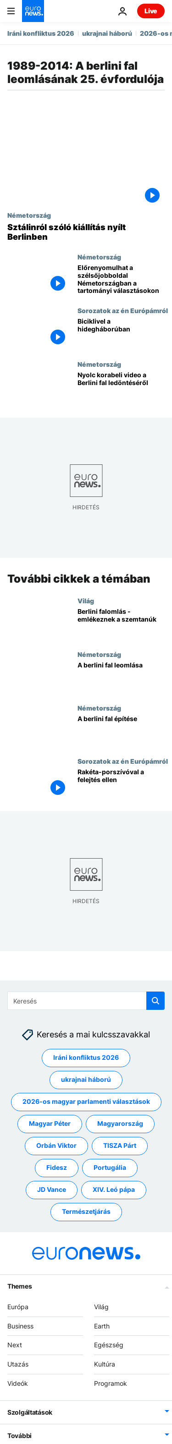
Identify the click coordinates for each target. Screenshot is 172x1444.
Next (14, 1345)
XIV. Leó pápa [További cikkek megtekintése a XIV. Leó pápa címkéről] (114, 1189)
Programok (110, 1383)
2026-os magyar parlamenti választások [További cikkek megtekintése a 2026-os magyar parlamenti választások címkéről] (86, 1101)
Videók (17, 1383)
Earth (102, 1326)
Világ (86, 600)
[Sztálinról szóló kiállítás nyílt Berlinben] (86, 232)
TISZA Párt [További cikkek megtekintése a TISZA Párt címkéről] (119, 1145)
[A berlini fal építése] (121, 730)
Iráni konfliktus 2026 (40, 33)
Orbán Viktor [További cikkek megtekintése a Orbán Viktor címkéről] (56, 1145)
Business (20, 1326)
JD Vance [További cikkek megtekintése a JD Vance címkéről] (51, 1189)
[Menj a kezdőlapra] (33, 11)
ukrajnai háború (107, 33)
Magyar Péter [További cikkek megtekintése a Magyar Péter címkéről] (50, 1123)
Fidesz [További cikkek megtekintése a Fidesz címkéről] (56, 1167)
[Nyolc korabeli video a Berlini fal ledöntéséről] (121, 387)
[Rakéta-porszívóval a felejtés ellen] (121, 784)
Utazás (17, 1364)
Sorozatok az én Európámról (123, 310)
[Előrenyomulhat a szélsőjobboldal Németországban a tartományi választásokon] (121, 280)
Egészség (108, 1345)
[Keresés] (86, 1001)
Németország (29, 215)
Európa (17, 1307)
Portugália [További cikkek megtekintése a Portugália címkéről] (110, 1167)
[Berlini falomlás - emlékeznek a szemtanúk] (121, 623)
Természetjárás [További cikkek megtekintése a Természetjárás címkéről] (86, 1211)
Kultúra (104, 1364)
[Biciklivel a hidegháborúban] (121, 333)
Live (150, 11)
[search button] (155, 1001)
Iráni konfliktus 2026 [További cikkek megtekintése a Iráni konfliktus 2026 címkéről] (86, 1057)
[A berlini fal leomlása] (121, 677)
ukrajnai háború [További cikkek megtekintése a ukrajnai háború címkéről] (86, 1079)
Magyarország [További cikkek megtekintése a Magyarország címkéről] (120, 1123)
